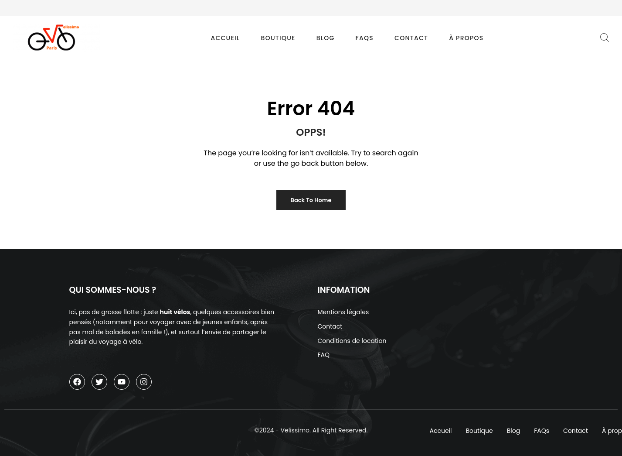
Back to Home (311, 200)
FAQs (365, 38)
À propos (466, 38)
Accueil (225, 38)
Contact (411, 38)
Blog (325, 38)
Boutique (278, 38)
